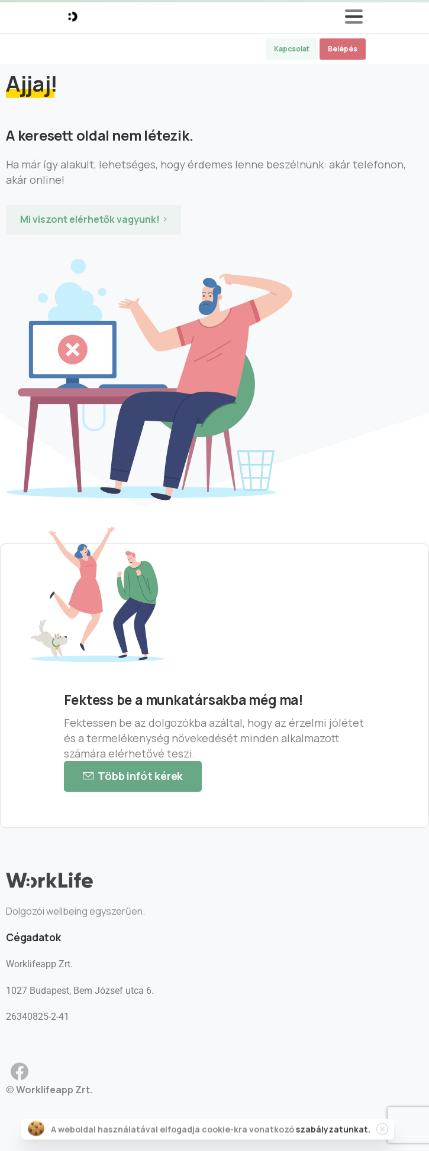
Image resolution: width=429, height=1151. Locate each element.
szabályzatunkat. (333, 1131)
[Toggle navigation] (354, 16)
